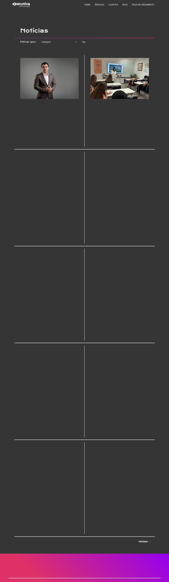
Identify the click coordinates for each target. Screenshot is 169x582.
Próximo (145, 541)
